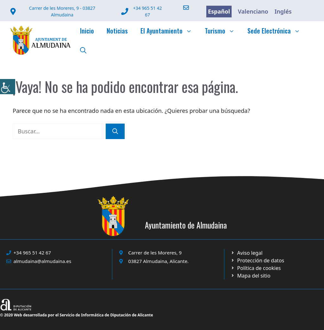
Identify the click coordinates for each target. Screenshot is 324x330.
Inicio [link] (87, 30)
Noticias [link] (117, 30)
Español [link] (219, 11)
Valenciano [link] (253, 11)
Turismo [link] (223, 30)
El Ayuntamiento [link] (169, 30)
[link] (7, 86)
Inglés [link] (283, 11)
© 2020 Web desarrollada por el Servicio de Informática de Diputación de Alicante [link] (76, 315)
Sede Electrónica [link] (277, 30)
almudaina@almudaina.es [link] (43, 261)
